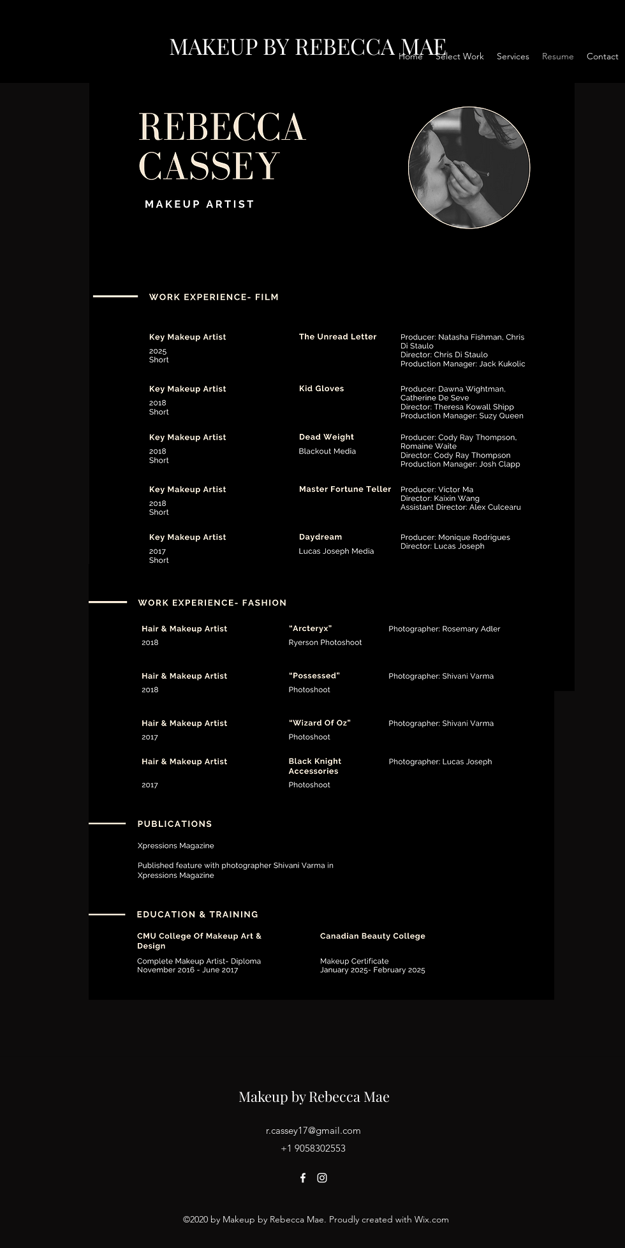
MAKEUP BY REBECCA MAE (307, 46)
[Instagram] (322, 1177)
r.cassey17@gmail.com (313, 1130)
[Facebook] (303, 1177)
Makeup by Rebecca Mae (314, 1096)
